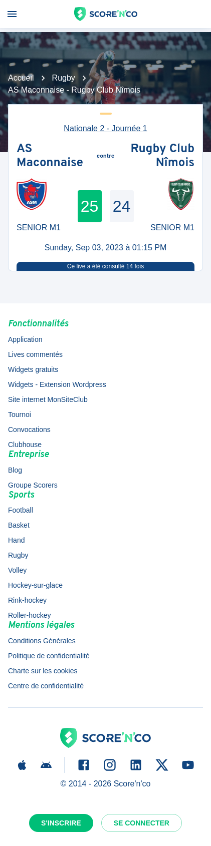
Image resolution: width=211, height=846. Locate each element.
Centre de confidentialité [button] (46, 686)
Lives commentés (35, 354)
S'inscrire (61, 823)
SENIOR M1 (39, 227)
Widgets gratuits (33, 369)
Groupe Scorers (33, 485)
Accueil (21, 78)
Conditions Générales (42, 641)
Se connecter (141, 823)
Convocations (29, 430)
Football (20, 510)
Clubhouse (25, 445)
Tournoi (19, 414)
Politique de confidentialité (49, 656)
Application (25, 339)
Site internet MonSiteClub (48, 399)
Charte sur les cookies (43, 671)
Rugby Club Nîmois (162, 156)
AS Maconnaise (50, 156)
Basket (19, 525)
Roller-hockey (29, 615)
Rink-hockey (27, 600)
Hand (16, 540)
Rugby (63, 78)
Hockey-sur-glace (35, 585)
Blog (15, 470)
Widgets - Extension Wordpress (57, 384)
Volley (17, 570)
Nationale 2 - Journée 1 (105, 128)
